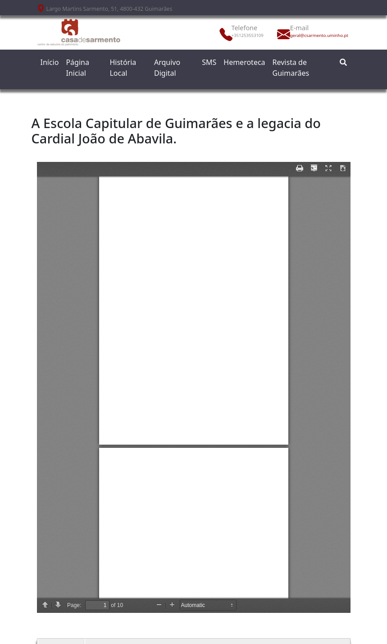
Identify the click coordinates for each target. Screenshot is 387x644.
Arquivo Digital (167, 67)
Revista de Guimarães (291, 67)
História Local (122, 67)
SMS (209, 62)
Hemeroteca (244, 62)
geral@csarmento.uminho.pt (310, 35)
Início (50, 62)
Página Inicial (77, 67)
